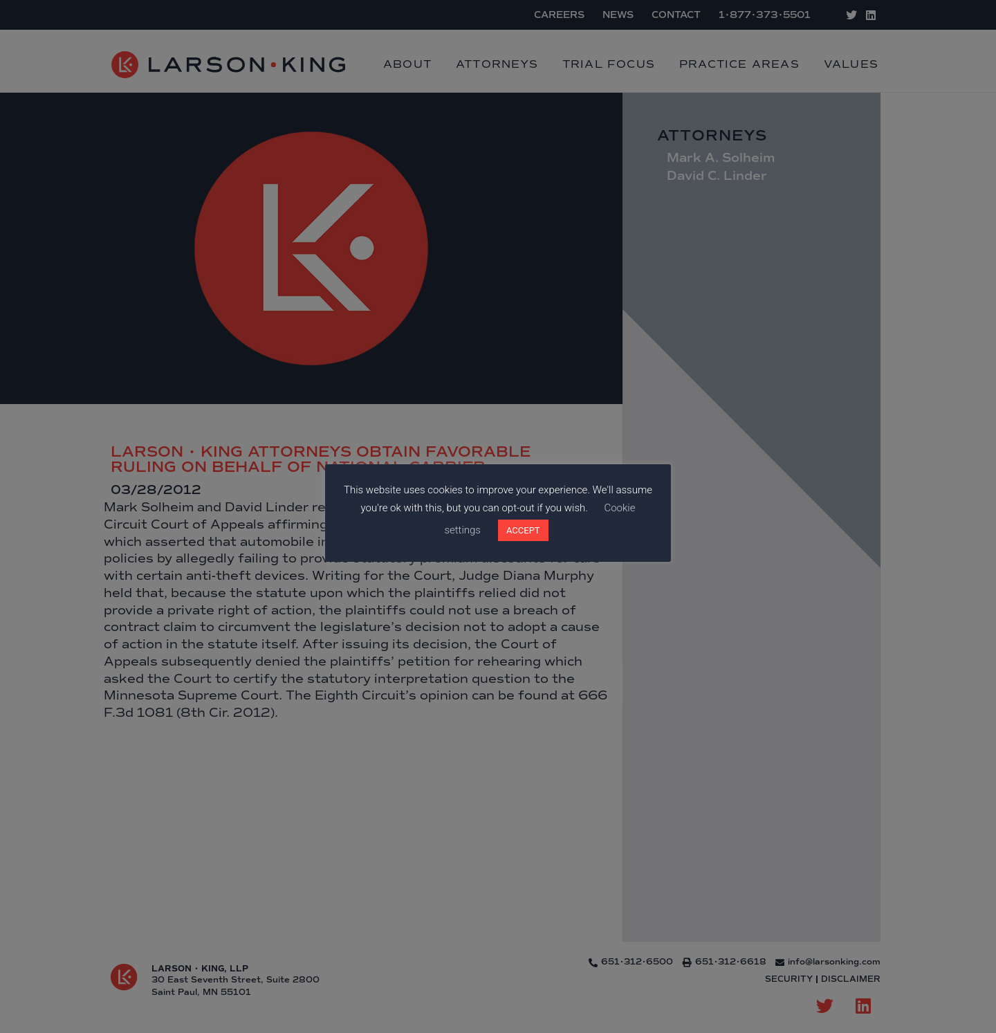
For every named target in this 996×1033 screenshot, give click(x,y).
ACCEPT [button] (523, 530)
